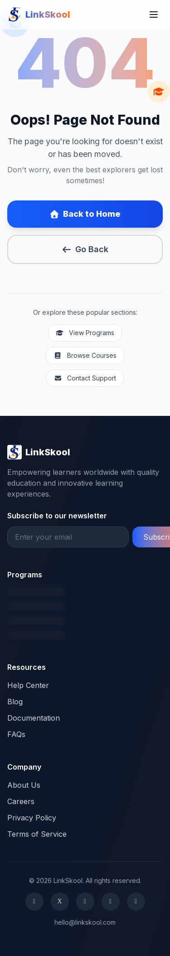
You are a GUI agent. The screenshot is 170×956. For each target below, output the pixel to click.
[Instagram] (85, 902)
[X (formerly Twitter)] (60, 902)
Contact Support (85, 378)
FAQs (16, 734)
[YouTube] (136, 902)
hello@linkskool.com (85, 922)
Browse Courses (85, 355)
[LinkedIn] (111, 902)
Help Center (28, 685)
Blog (15, 701)
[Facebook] (34, 902)
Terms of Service (37, 834)
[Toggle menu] (154, 14)
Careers (20, 801)
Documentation (33, 717)
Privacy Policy (31, 817)
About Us (23, 785)
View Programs (85, 333)
